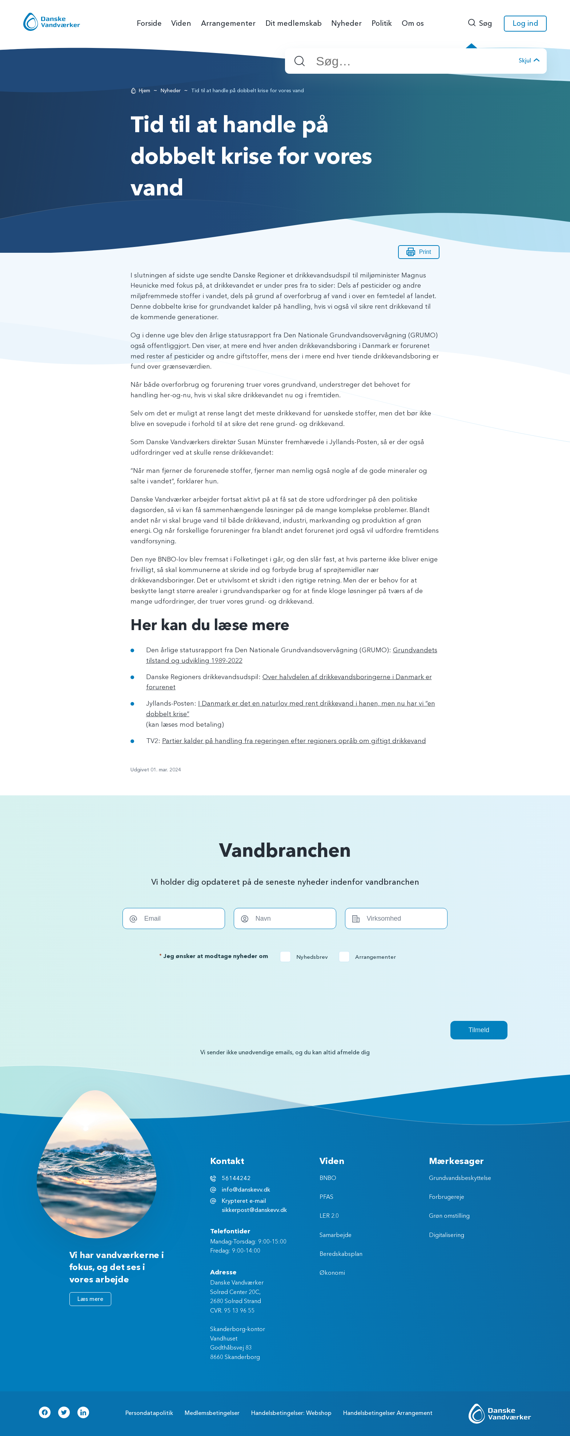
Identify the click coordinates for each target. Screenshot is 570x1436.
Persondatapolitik (149, 1413)
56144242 (236, 1179)
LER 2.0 (329, 1216)
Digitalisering (446, 1235)
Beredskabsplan (341, 1254)
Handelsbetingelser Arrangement (388, 1413)
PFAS (326, 1197)
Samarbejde (336, 1235)
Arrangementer (369, 957)
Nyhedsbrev (306, 957)
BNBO (328, 1178)
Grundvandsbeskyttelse (460, 1178)
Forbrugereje (446, 1197)
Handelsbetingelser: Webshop (291, 1413)
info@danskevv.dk (246, 1190)
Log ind (525, 23)
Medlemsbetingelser (212, 1413)
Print (418, 252)
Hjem (144, 90)
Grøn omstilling (449, 1216)
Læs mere (90, 1299)
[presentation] (285, 991)
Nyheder (171, 90)
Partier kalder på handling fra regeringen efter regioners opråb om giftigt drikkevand (294, 741)
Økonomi (332, 1273)
